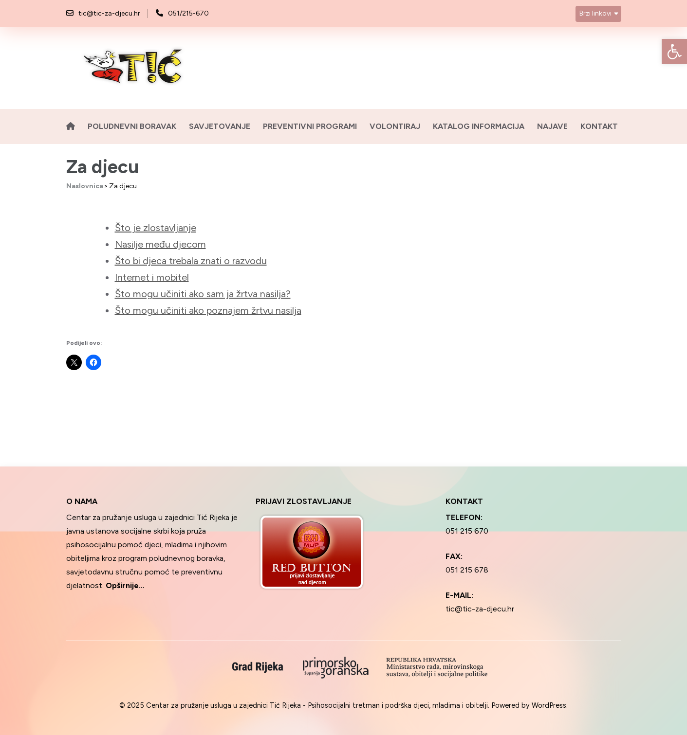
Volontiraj (395, 126)
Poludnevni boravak (132, 126)
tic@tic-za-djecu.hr (109, 13)
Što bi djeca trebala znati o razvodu (191, 261)
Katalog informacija (478, 126)
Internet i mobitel (152, 277)
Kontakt (599, 126)
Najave (552, 126)
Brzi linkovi (595, 13)
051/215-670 (188, 13)
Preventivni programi (310, 126)
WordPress (549, 705)
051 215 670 (467, 531)
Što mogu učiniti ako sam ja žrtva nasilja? (203, 294)
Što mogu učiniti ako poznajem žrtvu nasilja (208, 310)
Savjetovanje (219, 126)
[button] (674, 51)
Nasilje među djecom (160, 244)
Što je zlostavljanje (155, 227)
